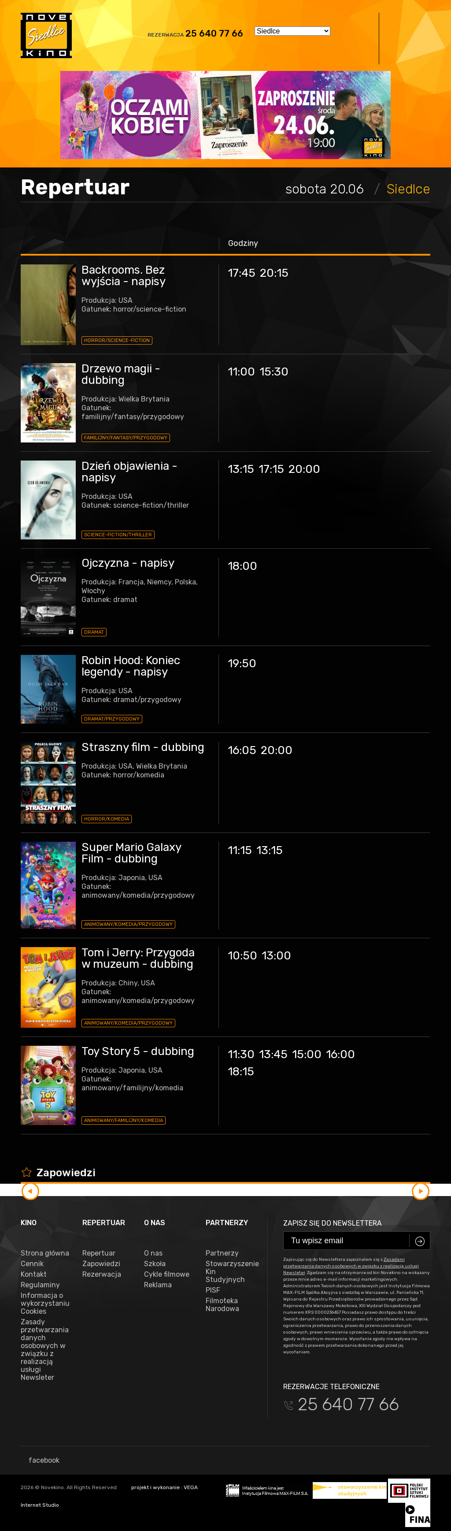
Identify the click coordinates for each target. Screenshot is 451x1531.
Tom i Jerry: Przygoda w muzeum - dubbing (138, 958)
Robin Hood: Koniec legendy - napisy (130, 666)
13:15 (241, 469)
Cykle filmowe (166, 1274)
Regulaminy (40, 1285)
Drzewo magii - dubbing (120, 374)
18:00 (242, 566)
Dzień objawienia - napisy (129, 471)
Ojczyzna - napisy (127, 563)
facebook (40, 1460)
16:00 (340, 1054)
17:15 (271, 469)
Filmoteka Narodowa (222, 1305)
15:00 (307, 1054)
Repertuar (98, 1253)
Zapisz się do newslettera (332, 1223)
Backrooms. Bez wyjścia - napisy (123, 275)
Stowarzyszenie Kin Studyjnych (230, 1272)
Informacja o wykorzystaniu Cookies (45, 1303)
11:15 (240, 850)
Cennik (32, 1264)
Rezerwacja (101, 1274)
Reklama (158, 1285)
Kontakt (34, 1274)
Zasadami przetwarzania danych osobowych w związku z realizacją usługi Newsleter (351, 1266)
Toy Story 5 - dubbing (137, 1051)
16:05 (242, 750)
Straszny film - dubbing (142, 747)
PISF (213, 1290)
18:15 (241, 1071)
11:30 (241, 1054)
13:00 (276, 955)
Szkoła (155, 1264)
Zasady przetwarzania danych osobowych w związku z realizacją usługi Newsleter (45, 1350)
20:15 (274, 273)
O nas (153, 1253)
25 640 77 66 (214, 33)
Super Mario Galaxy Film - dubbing (131, 853)
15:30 (273, 372)
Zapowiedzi (101, 1264)
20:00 (304, 469)
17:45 (241, 273)
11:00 (241, 372)
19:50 (242, 663)
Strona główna (45, 1253)
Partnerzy (222, 1253)
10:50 (242, 955)
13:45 (273, 1054)
